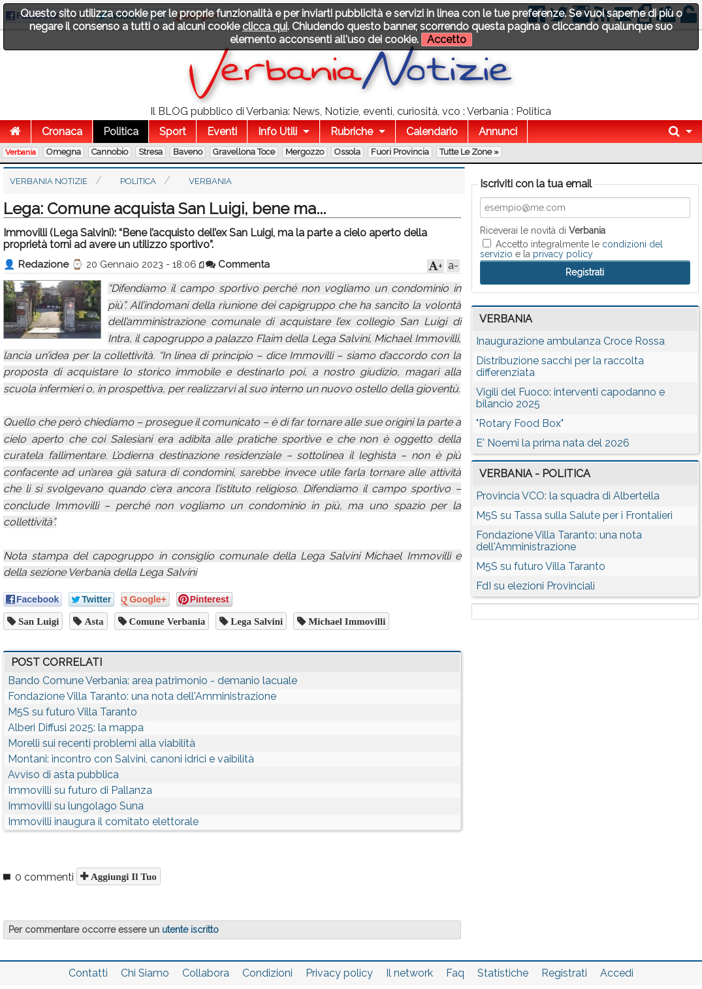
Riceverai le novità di (542, 230)
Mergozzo (304, 152)
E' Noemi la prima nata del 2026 (553, 443)
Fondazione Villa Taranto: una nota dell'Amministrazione (142, 696)
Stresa (150, 152)
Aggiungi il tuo (122, 876)
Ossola (347, 152)
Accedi (616, 973)
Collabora (205, 973)
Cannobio (109, 152)
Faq (455, 973)
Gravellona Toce (244, 152)
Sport (172, 131)
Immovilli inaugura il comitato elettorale (103, 821)
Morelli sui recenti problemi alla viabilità (101, 743)
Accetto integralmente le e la (571, 249)
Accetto (446, 39)
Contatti (88, 973)
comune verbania (166, 621)
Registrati (564, 973)
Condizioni (267, 973)
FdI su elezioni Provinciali (535, 586)
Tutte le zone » (469, 152)
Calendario (432, 131)
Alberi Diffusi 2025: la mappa (76, 727)
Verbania (20, 152)
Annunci (498, 131)
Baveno (187, 152)
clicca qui (264, 26)
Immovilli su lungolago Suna (76, 806)
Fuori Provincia (400, 152)
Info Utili (277, 131)
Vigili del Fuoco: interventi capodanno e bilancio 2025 (570, 398)
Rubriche (351, 131)
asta (92, 621)
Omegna (63, 152)
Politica (120, 131)
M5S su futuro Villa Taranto (72, 712)
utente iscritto (190, 929)
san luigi (37, 621)
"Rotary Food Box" (520, 423)
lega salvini (255, 621)
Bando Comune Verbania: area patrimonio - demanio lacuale (152, 680)
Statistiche (502, 973)
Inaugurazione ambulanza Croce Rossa (570, 341)
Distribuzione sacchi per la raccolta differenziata (560, 366)
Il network (409, 973)
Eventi (222, 131)
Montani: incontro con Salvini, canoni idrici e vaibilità (131, 759)
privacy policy (563, 254)
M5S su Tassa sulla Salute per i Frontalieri (574, 515)
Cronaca (62, 131)
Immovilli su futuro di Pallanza (80, 790)
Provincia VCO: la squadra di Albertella (568, 496)
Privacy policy (339, 973)
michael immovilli (345, 621)
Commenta (238, 264)
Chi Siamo (145, 973)
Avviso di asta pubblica (63, 774)
